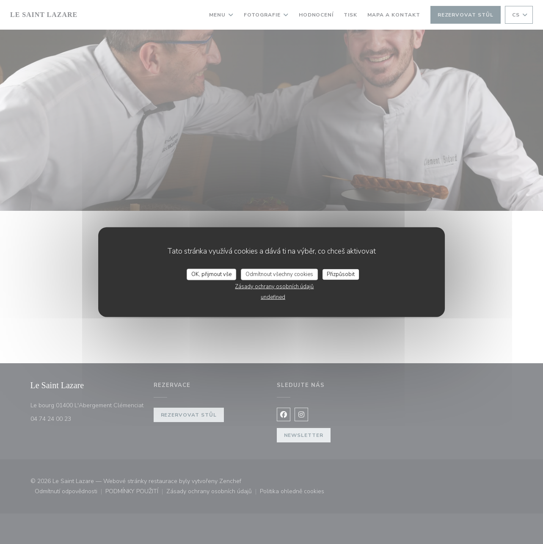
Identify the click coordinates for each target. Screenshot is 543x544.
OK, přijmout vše (211, 274)
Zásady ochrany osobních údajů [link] (274, 286)
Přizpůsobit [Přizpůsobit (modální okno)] (341, 274)
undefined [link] (273, 297)
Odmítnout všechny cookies (279, 274)
